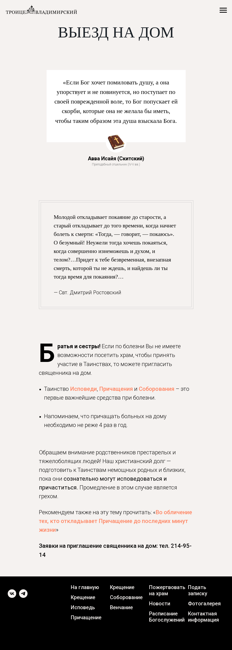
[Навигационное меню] (223, 10)
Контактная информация (203, 617)
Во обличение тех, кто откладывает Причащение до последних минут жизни (115, 521)
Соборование (126, 597)
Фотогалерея (204, 603)
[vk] (12, 596)
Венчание (121, 607)
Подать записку (197, 590)
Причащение (86, 617)
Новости (159, 603)
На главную (85, 587)
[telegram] (23, 596)
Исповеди (83, 389)
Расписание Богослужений (167, 617)
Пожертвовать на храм (167, 590)
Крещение (83, 597)
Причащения (116, 389)
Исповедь (83, 607)
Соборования (156, 389)
